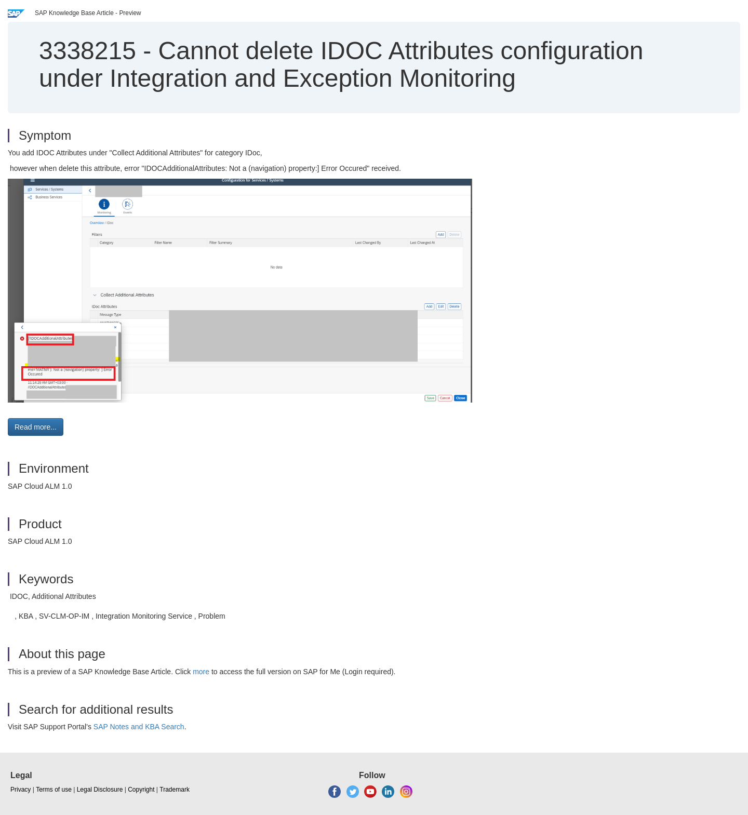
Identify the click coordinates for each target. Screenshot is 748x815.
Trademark (174, 789)
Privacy (20, 789)
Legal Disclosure (100, 789)
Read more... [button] (36, 427)
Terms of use (54, 789)
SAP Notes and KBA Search (139, 727)
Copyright (141, 789)
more (201, 671)
